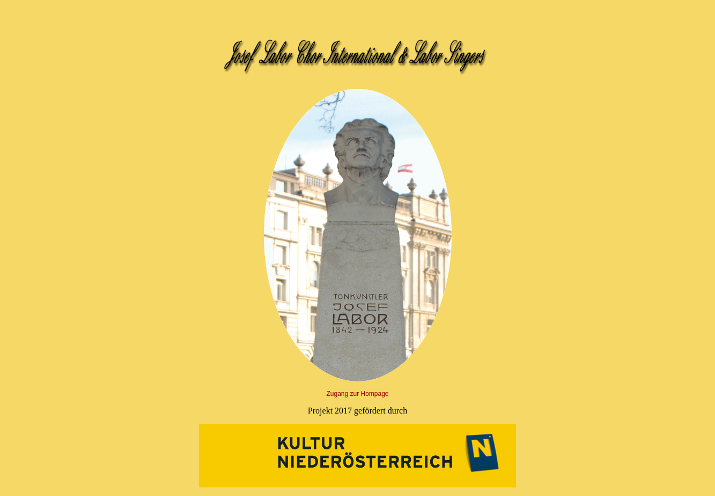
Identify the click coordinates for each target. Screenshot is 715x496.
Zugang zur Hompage (357, 393)
